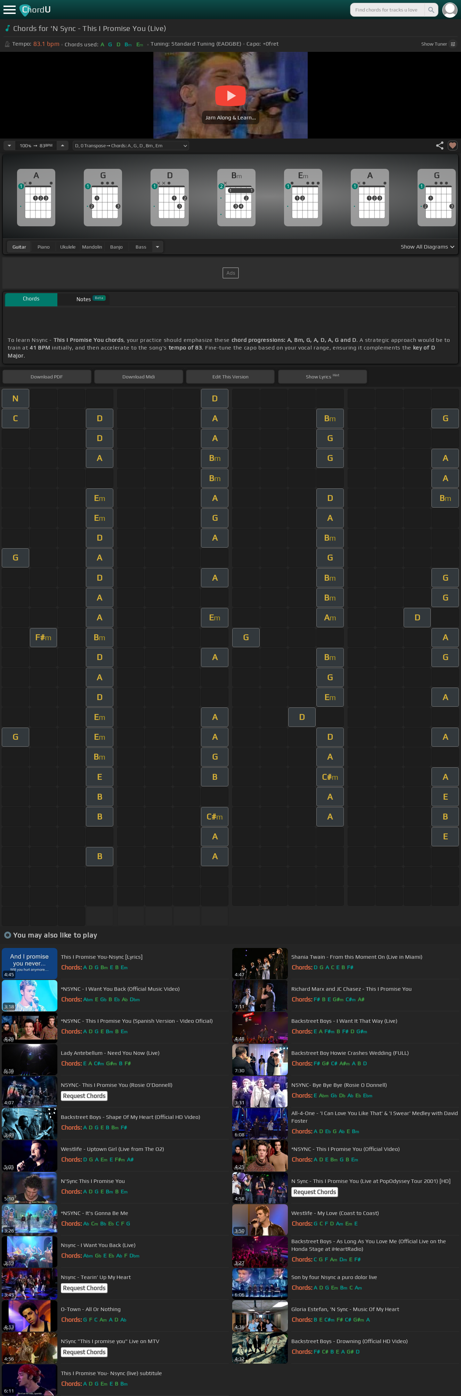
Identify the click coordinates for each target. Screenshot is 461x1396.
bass (141, 247)
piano (44, 247)
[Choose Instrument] (157, 246)
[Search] (430, 10)
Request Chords (84, 1095)
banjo (116, 247)
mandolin (92, 247)
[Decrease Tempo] (9, 145)
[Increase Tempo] (62, 145)
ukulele (67, 247)
